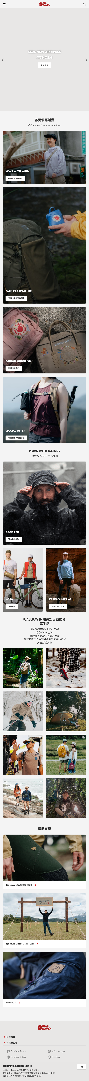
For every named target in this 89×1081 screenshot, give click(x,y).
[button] (2, 60)
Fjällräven (56, 1057)
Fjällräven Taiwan (18, 1051)
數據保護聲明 (21, 1076)
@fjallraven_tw (59, 1051)
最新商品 (44, 65)
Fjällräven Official (18, 1057)
